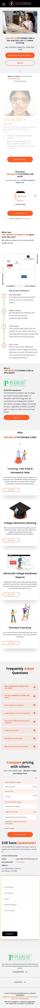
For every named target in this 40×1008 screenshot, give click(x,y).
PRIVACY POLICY (24, 997)
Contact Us (9, 934)
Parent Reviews (26, 76)
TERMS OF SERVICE (9, 997)
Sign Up (16, 417)
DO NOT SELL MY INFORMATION (25, 998)
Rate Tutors (13, 344)
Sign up (20, 63)
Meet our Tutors (14, 76)
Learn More (11, 490)
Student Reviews (20, 81)
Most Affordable (15, 295)
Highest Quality (15, 310)
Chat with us (27, 218)
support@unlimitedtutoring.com (27, 859)
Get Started (20, 213)
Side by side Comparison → (20, 290)
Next (34, 195)
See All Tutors (20, 159)
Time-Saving (13, 326)
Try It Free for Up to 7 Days (20, 55)
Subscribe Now (20, 834)
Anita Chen (8, 124)
